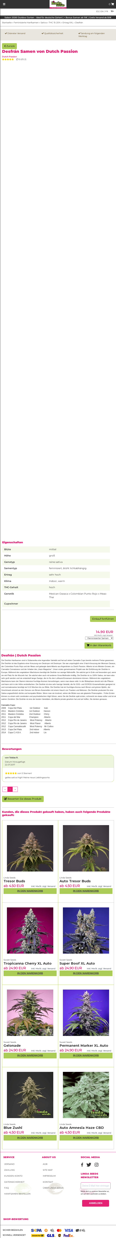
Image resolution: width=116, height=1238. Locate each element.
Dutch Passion (9, 56)
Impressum (49, 1176)
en (102, 11)
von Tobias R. (11, 757)
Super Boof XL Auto (77, 963)
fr (106, 11)
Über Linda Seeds (53, 1188)
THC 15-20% (55, 22)
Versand (9, 1164)
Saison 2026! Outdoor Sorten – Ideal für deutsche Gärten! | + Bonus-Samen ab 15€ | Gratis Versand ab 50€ (58, 17)
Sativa (44, 22)
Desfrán (79, 22)
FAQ (6, 1188)
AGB (45, 1164)
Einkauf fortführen (103, 618)
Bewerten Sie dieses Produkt (22, 798)
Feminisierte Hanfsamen (26, 22)
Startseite (7, 22)
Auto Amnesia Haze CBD (82, 1128)
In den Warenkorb (99, 645)
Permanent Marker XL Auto (84, 1046)
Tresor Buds (14, 881)
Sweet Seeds (10, 960)
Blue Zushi (13, 1128)
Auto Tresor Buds (75, 881)
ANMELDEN (95, 1203)
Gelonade (12, 1046)
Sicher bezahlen (13, 1230)
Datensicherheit (14, 1182)
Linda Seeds (10, 877)
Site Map (48, 1170)
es (97, 11)
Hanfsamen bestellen (17, 1193)
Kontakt (48, 1182)
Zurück (9, 46)
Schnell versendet (14, 1235)
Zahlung (9, 1170)
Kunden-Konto (13, 1176)
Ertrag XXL (68, 22)
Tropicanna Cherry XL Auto (28, 963)
